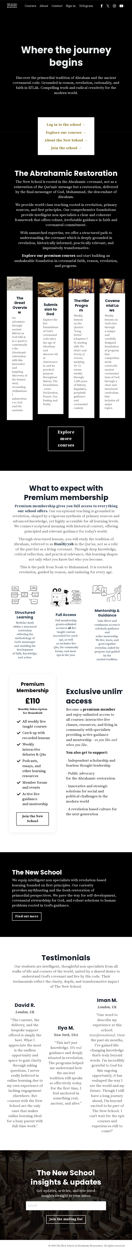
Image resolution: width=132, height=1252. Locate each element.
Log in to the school (66, 125)
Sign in (71, 6)
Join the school (66, 148)
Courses (30, 6)
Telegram (86, 6)
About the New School (66, 140)
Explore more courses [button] (66, 439)
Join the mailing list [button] (65, 1219)
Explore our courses (66, 132)
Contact (57, 6)
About (44, 6)
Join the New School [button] (32, 818)
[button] (32, 818)
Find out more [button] (26, 916)
